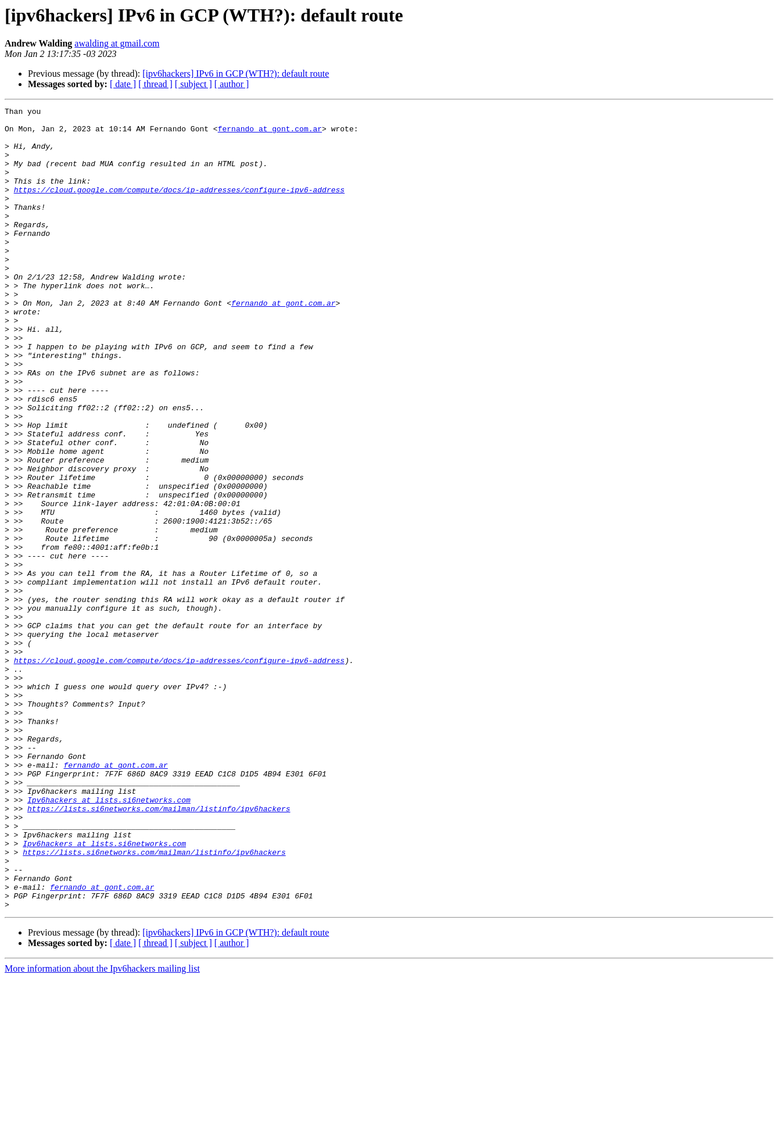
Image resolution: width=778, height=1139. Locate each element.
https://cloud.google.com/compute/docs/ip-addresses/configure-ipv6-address (179, 207)
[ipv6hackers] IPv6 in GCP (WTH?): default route (235, 73)
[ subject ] (193, 84)
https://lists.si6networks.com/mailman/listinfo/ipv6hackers (158, 949)
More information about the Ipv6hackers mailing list (102, 1129)
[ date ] (123, 84)
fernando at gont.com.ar (270, 133)
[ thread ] (155, 84)
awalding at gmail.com (116, 43)
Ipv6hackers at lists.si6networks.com (109, 939)
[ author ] (231, 84)
